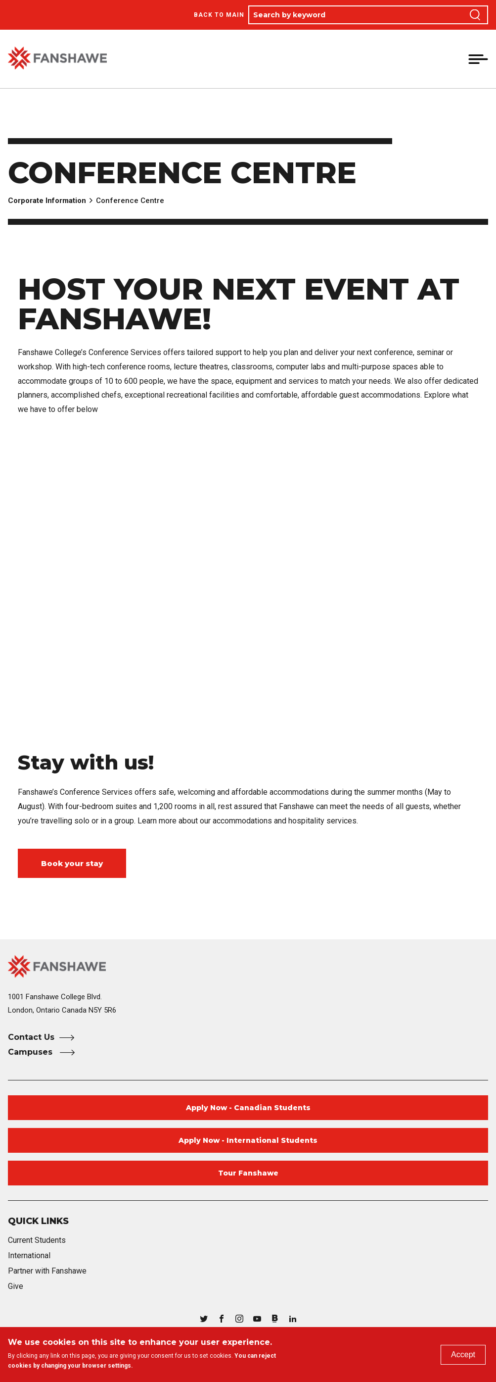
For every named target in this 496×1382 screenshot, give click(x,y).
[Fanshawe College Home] (248, 966)
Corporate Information (47, 200)
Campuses (31, 1052)
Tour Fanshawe (248, 1173)
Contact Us (31, 1037)
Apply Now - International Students (248, 1140)
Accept (463, 1354)
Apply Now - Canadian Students (248, 1107)
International (29, 1255)
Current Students (37, 1240)
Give (15, 1286)
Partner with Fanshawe (47, 1271)
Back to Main (219, 14)
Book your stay (72, 863)
